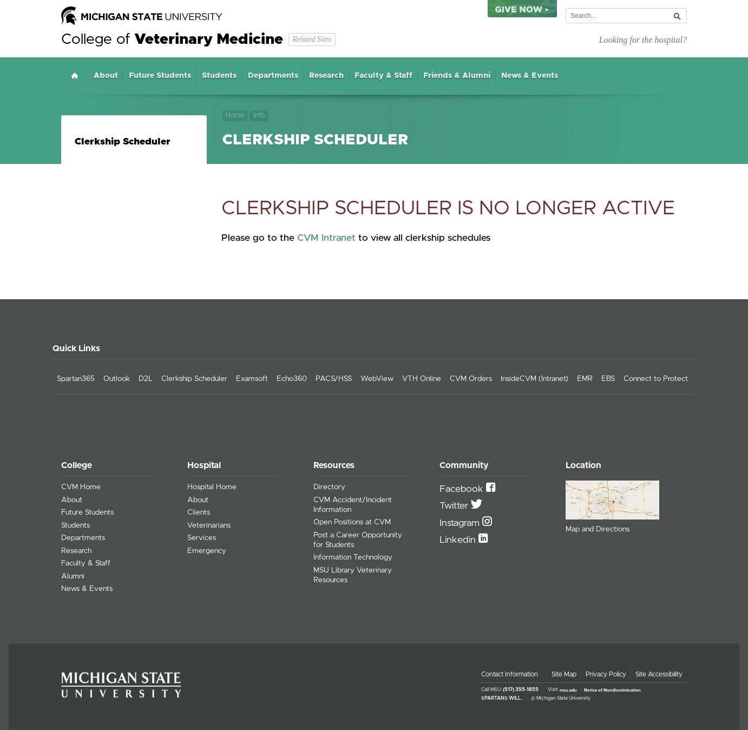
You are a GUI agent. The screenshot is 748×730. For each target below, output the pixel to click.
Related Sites (311, 39)
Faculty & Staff (383, 76)
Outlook (116, 379)
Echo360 (292, 379)
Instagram (460, 523)
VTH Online (421, 379)
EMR (585, 379)
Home (74, 75)
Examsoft (252, 379)
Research (326, 76)
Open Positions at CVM (352, 522)
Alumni (72, 576)
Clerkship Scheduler (122, 142)
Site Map (564, 674)
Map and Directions (597, 529)
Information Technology (352, 557)
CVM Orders (471, 379)
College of (172, 39)
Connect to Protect (656, 379)
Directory (329, 487)
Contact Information (509, 674)
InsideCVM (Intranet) (534, 379)
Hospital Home (212, 487)
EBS (608, 379)
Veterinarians (209, 525)
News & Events (529, 76)
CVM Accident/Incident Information (352, 505)
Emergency (206, 551)
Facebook (462, 489)
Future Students (160, 76)
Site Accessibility (659, 674)
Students (219, 76)
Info (259, 115)
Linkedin (458, 540)
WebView (376, 379)
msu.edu (568, 690)
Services (201, 538)
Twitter (455, 506)
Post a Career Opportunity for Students (357, 540)
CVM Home (81, 487)
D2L (146, 379)
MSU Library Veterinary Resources (352, 575)
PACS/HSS (334, 379)
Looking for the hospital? (643, 39)
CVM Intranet (326, 238)
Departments (273, 76)
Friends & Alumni (456, 76)
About (106, 76)
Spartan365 (76, 379)
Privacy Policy (606, 674)
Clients (198, 512)
